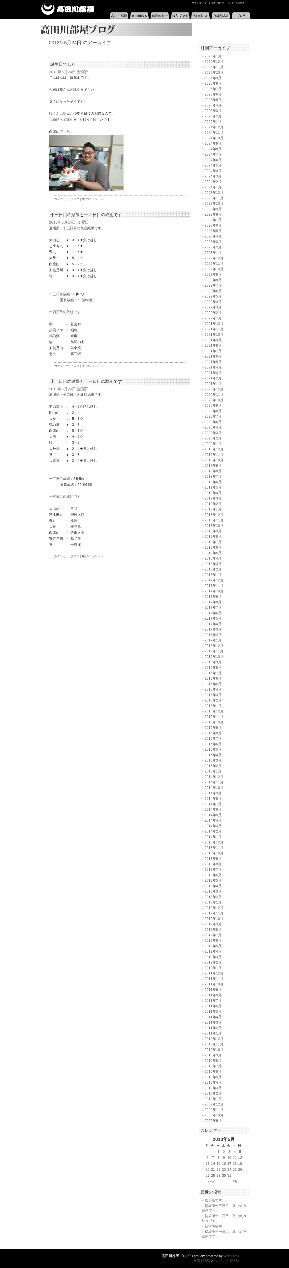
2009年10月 (214, 1115)
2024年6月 (213, 160)
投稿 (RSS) (201, 1261)
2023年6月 (213, 225)
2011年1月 (213, 1033)
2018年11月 (214, 520)
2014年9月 (213, 793)
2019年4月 (213, 493)
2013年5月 (213, 880)
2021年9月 (213, 340)
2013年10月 (214, 853)
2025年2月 (213, 116)
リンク (230, 2)
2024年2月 (213, 182)
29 (219, 1175)
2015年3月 (213, 760)
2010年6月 (213, 1071)
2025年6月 (213, 94)
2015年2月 (213, 766)
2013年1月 (213, 902)
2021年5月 (213, 362)
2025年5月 (213, 100)
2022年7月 (213, 285)
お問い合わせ (216, 2)
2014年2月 (213, 831)
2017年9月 (213, 597)
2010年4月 (213, 1082)
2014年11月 (214, 782)
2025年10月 (214, 72)
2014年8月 (213, 799)
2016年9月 (213, 662)
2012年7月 (213, 935)
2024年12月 (214, 127)
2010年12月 (214, 1039)
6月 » (236, 1181)
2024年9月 (213, 143)
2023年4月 (213, 236)
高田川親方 (139, 15)
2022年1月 (213, 318)
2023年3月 (213, 242)
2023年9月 (213, 209)
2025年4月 (213, 105)
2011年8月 (213, 995)
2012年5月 (213, 946)
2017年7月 (213, 607)
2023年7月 (213, 220)
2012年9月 (213, 924)
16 (224, 1164)
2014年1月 (213, 837)
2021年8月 (213, 345)
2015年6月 (213, 744)
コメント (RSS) (227, 1261)
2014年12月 (214, 777)
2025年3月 (213, 111)
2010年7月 (213, 1066)
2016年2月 (213, 700)
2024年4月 (213, 171)
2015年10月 (214, 722)
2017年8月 (213, 602)
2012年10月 (214, 919)
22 (219, 1169)
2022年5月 (213, 296)
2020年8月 (213, 411)
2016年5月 (213, 684)
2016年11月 (214, 651)
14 (213, 1164)
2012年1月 (213, 968)
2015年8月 (213, 733)
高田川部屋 (68, 9)
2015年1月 (213, 771)
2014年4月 (213, 820)
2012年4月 (213, 951)
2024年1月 (213, 187)
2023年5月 (213, 231)
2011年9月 (213, 990)
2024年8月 (213, 149)
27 (208, 1175)
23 (224, 1169)
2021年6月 (213, 356)
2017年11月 (214, 586)
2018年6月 (213, 547)
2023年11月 (214, 198)
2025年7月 (213, 89)
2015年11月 (214, 717)
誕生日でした (63, 64)
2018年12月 (214, 515)
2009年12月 (214, 1104)
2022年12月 (214, 258)
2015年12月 (214, 711)
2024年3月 (213, 176)
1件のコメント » (92, 365)
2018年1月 (213, 575)
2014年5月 (213, 815)
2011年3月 (213, 1022)
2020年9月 (213, 405)
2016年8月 (213, 667)
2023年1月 (213, 253)
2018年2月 (213, 569)
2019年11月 (214, 455)
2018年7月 (213, 542)
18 (235, 1164)
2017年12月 (214, 580)
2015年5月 (213, 749)
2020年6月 (213, 422)
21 (213, 1169)
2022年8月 (213, 280)
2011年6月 (213, 1006)
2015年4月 (213, 755)
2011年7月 (213, 1000)
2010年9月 (213, 1055)
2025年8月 (213, 83)
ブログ (241, 15)
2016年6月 (213, 678)
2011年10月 (214, 984)
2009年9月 (213, 1121)
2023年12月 (214, 193)
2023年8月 (213, 214)
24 (229, 1169)
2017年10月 (214, 591)
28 (213, 1175)
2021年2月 (213, 378)
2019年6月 (213, 482)
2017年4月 (213, 624)
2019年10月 (214, 460)
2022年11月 (214, 264)
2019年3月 (213, 498)
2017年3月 (213, 629)
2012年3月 (213, 957)
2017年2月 (213, 635)
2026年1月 (213, 56)
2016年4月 (213, 689)
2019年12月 (214, 449)
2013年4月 (213, 886)
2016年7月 (213, 673)
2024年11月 (214, 132)
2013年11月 (214, 848)
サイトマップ (199, 2)
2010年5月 (213, 1077)
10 (229, 1158)
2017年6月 (213, 613)
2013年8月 (213, 864)
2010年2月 (213, 1093)
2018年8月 (213, 536)
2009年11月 (214, 1110)
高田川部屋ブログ (115, 29)
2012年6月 (213, 940)
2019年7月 (213, 476)
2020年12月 (214, 389)
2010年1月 (213, 1099)
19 (240, 1164)
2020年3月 (213, 433)
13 (208, 1164)
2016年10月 (214, 657)
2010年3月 (213, 1088)
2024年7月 (213, 154)
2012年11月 (214, 913)
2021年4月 (213, 367)
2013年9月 (213, 859)
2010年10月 (214, 1050)
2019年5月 (213, 487)
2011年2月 (213, 1028)
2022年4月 (213, 302)
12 (240, 1158)
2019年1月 (213, 509)
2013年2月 (213, 897)
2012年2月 (213, 962)
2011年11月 (214, 979)
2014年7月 (213, 804)
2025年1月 (213, 122)
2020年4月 (213, 427)
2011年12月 (214, 973)
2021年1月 (213, 384)
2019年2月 (213, 504)
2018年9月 (213, 531)
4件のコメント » (92, 556)
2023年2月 (213, 247)
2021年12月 (214, 324)
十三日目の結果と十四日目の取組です (86, 214)
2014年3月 (213, 826)
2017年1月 (213, 640)
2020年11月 (214, 395)
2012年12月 (214, 908)
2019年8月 (213, 471)
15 (219, 1164)
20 (208, 1169)
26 (240, 1169)
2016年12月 (214, 646)
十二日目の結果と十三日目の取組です (86, 381)
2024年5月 (213, 165)
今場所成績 (220, 15)
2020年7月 (213, 416)
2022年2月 (213, 313)
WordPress (231, 1256)
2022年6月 (213, 291)
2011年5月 (213, 1011)
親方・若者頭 (180, 15)
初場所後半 (213, 1226)
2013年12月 (214, 842)
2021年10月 (214, 334)
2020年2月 (213, 438)
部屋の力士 (159, 15)
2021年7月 (213, 351)
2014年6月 (213, 809)
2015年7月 (213, 738)
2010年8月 (213, 1061)
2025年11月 (214, 67)
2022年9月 (213, 274)
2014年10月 (214, 788)
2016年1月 (213, 706)
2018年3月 (213, 564)
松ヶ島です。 (215, 1200)
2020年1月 (213, 444)
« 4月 (211, 1181)
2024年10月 (214, 138)
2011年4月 (213, 1017)
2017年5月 (213, 618)
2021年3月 (213, 373)
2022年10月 (214, 269)
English (240, 2)
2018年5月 (213, 553)
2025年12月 (214, 62)
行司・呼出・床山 (200, 15)
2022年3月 (213, 307)
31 (229, 1175)
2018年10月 (214, 526)
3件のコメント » (92, 199)
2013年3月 (213, 891)
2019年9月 (213, 465)
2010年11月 (214, 1044)
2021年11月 (214, 329)
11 (235, 1158)
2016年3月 (213, 695)
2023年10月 (214, 203)
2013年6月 (213, 875)
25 (235, 1169)
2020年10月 (214, 400)
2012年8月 (213, 930)
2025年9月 (213, 78)
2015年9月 (213, 728)
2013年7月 (213, 869)
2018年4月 (213, 558)
